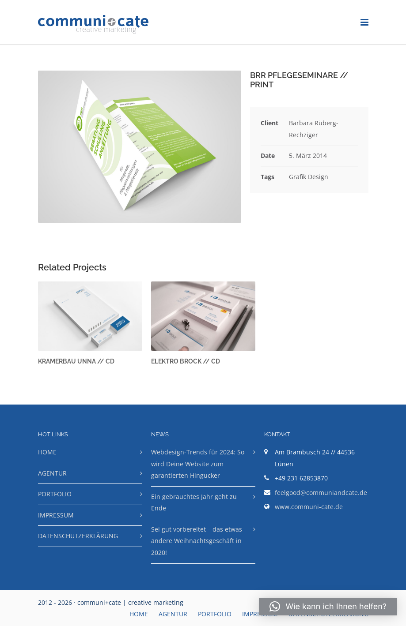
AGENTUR (52, 473)
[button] (328, 606)
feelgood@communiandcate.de (321, 492)
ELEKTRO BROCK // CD (185, 361)
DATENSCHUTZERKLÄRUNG (78, 536)
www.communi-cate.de (309, 506)
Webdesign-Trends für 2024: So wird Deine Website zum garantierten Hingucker (197, 464)
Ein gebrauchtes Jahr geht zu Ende (194, 502)
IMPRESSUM (56, 515)
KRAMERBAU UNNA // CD (76, 361)
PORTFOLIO (55, 494)
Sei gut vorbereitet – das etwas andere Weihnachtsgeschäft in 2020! (196, 541)
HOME (47, 452)
